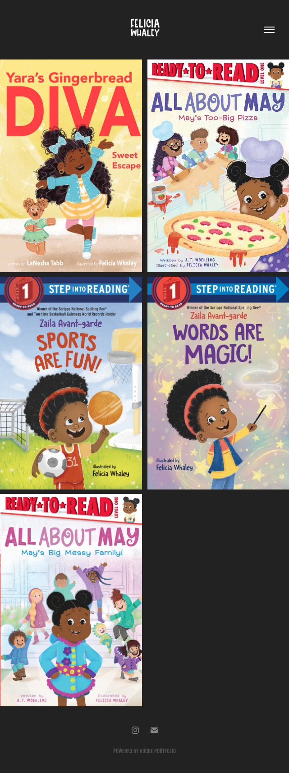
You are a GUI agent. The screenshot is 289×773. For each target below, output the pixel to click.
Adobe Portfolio (158, 751)
